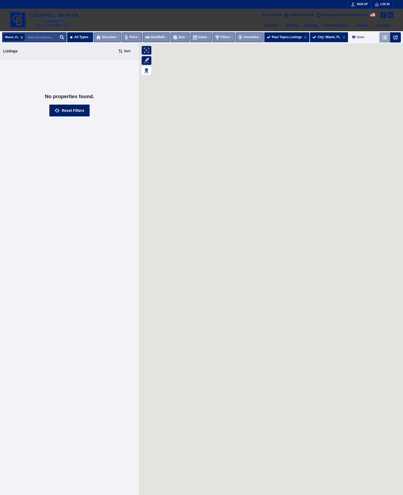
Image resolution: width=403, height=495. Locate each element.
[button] (69, 110)
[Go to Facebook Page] (383, 15)
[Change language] (372, 15)
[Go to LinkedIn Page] (390, 15)
